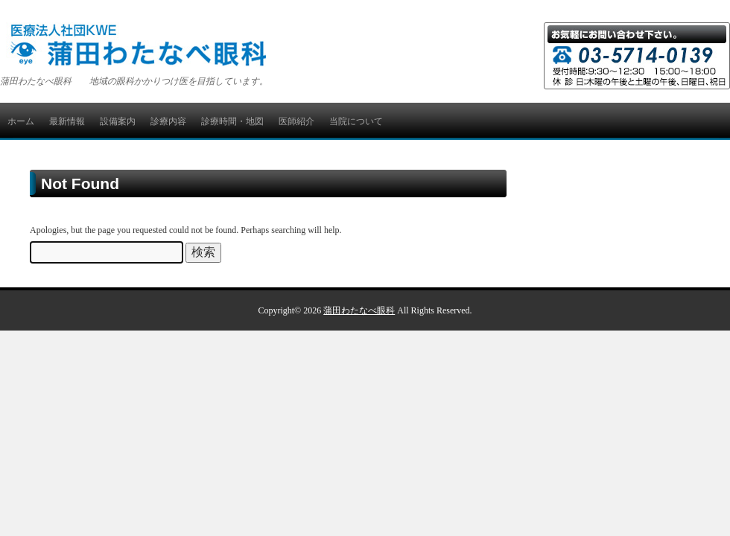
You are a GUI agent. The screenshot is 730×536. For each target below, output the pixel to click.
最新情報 (67, 121)
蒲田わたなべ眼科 (359, 310)
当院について (356, 121)
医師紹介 (296, 121)
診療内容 (168, 121)
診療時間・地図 (232, 121)
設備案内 (118, 121)
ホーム (20, 121)
